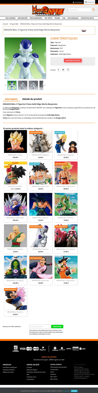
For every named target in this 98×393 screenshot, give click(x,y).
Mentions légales (32, 370)
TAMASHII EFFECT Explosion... (41, 155)
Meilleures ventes (8, 372)
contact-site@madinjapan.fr (82, 377)
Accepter (74, 391)
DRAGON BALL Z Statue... (15, 155)
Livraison (29, 367)
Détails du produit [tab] (32, 98)
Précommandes (36, 18)
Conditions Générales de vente (36, 372)
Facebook (4, 12)
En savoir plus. (66, 391)
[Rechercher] (80, 10)
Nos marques (73, 18)
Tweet (63, 70)
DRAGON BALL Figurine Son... (41, 186)
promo (57, 18)
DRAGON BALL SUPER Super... (16, 218)
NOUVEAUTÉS (22, 18)
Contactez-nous (87, 18)
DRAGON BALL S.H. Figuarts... (16, 280)
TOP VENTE (48, 18)
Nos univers (10, 18)
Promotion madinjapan (10, 367)
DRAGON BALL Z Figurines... (66, 155)
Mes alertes (54, 379)
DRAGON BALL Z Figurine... (41, 218)
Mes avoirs (53, 377)
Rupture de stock (73, 61)
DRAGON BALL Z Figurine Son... (66, 186)
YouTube (11, 12)
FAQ (63, 18)
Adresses (53, 374)
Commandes (54, 369)
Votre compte (56, 365)
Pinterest (68, 70)
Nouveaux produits (9, 370)
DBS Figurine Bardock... (15, 186)
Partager (58, 70)
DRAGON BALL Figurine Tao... (41, 280)
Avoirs (52, 372)
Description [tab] (11, 98)
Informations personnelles (58, 367)
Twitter (8, 12)
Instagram (15, 12)
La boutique (30, 379)
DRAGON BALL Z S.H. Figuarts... (66, 249)
